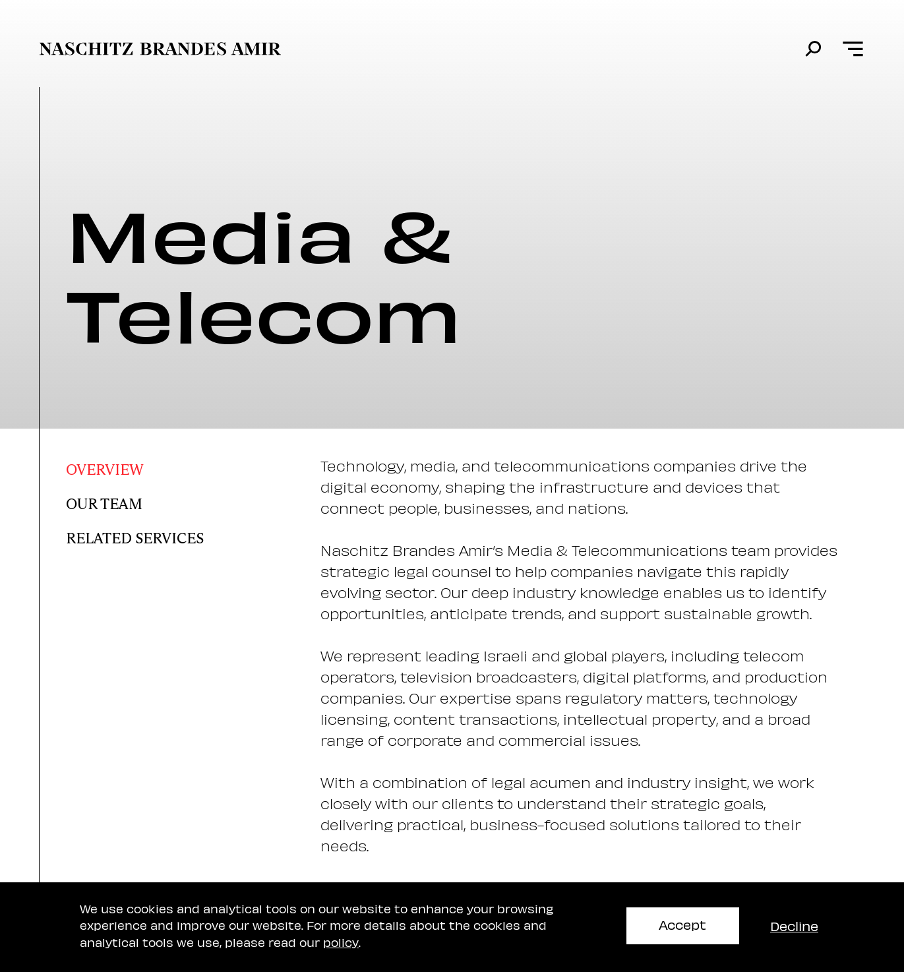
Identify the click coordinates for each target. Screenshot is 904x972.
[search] (813, 49)
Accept (682, 924)
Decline (794, 925)
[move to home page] (160, 48)
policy (341, 942)
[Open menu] (852, 49)
